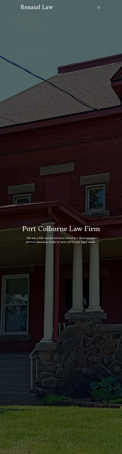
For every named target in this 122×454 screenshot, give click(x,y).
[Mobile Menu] (99, 7)
